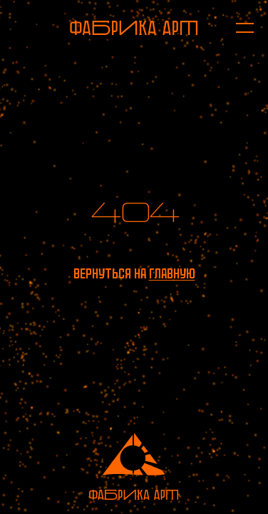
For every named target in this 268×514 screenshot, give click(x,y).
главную (172, 274)
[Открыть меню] (238, 27)
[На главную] (133, 28)
